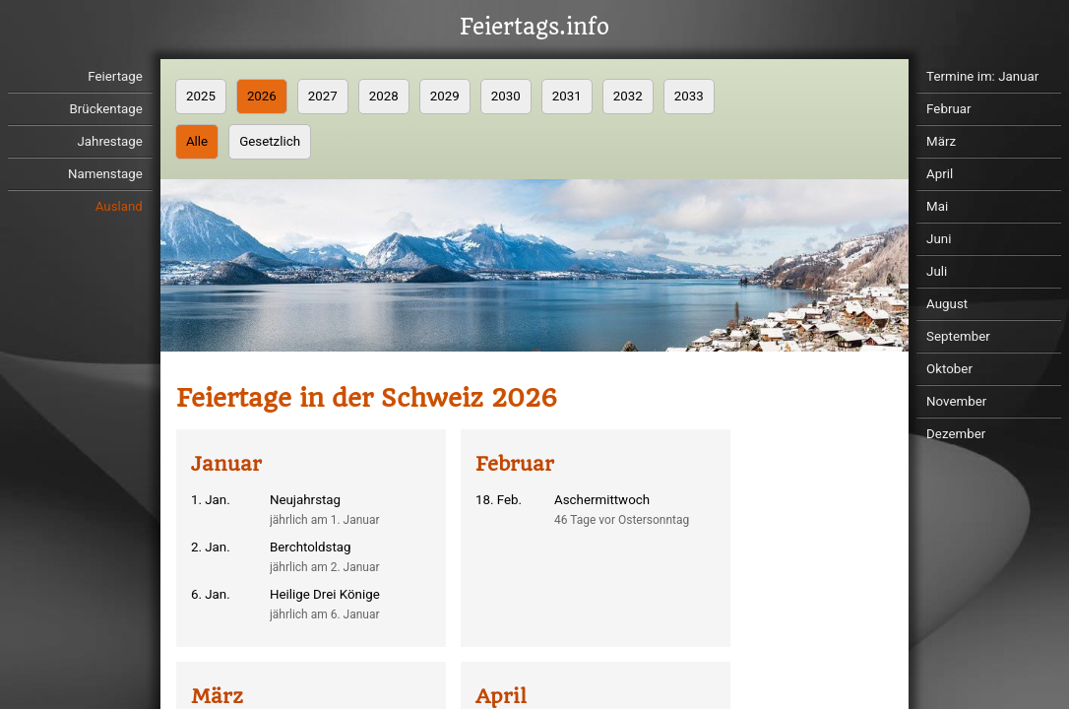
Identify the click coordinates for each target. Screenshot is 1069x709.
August (947, 303)
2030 (506, 96)
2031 (567, 96)
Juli (936, 271)
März (941, 141)
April (939, 173)
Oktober (949, 368)
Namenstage (105, 173)
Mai (937, 206)
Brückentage (106, 108)
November (956, 401)
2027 (323, 96)
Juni (938, 238)
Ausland (119, 206)
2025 (201, 96)
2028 (384, 96)
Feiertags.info (534, 27)
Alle (197, 141)
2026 (262, 96)
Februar (948, 108)
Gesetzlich (269, 141)
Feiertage (115, 76)
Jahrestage (109, 141)
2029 (445, 96)
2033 (689, 96)
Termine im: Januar (982, 76)
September (958, 336)
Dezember (955, 433)
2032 (628, 96)
